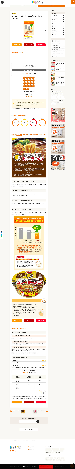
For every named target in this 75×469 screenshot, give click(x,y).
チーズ (52, 98)
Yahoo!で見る (41, 44)
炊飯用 (58, 102)
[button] (12, 30)
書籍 (62, 95)
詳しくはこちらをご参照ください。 (34, 396)
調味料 (52, 95)
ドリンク (61, 93)
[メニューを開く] (73, 2)
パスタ (56, 98)
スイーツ (57, 91)
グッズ (59, 95)
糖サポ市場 (11, 440)
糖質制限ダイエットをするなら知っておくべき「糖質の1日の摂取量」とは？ (25, 353)
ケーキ (61, 102)
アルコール (59, 98)
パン (60, 91)
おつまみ (53, 93)
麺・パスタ (56, 93)
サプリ (56, 95)
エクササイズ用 (54, 102)
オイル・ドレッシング (55, 100)
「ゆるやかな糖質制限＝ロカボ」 (16, 343)
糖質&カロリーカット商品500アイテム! (46, 467)
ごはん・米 (53, 91)
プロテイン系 (61, 100)
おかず (64, 98)
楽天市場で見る (29, 44)
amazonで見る (17, 44)
